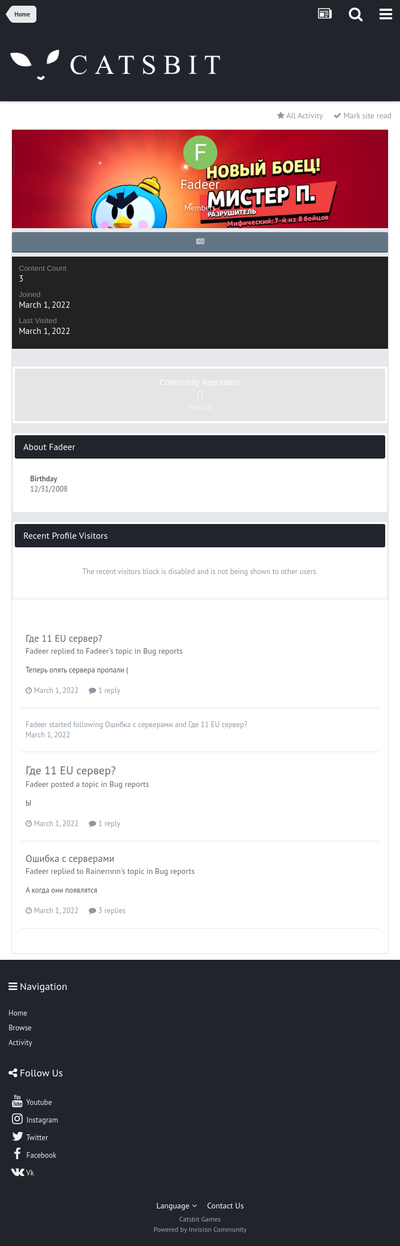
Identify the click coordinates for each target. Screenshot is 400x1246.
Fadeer (37, 651)
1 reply (104, 690)
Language (176, 1205)
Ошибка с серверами (139, 724)
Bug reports (163, 651)
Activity (20, 1042)
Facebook (33, 1154)
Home (18, 1013)
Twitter (29, 1136)
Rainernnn (103, 871)
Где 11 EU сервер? (64, 638)
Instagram (34, 1118)
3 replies (107, 910)
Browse (20, 1028)
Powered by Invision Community (200, 1229)
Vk (22, 1171)
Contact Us (225, 1205)
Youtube (31, 1101)
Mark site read (362, 115)
